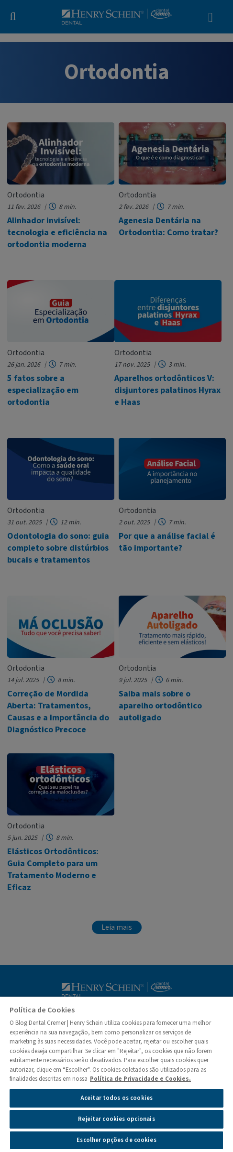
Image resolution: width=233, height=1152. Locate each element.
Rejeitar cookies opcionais (116, 1119)
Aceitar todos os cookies (116, 1098)
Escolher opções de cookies (116, 1140)
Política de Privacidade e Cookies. (140, 1079)
